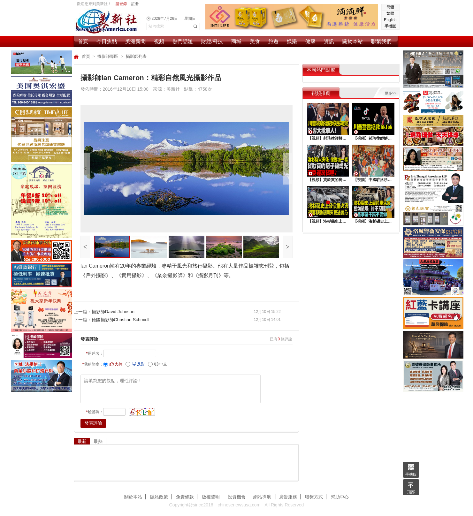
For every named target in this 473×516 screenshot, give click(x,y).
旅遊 (273, 41)
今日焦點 (106, 41)
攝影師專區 (108, 56)
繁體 (390, 13)
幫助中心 (340, 496)
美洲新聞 (135, 41)
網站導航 (262, 496)
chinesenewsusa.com (238, 504)
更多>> (391, 93)
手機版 (390, 26)
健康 (310, 41)
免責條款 (185, 496)
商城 (236, 41)
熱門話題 (182, 41)
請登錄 (121, 4)
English (390, 20)
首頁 (83, 41)
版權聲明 (211, 496)
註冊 (135, 4)
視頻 (159, 41)
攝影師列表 (136, 56)
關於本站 (352, 41)
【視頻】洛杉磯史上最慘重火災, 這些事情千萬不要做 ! (373, 221)
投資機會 (237, 496)
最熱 (98, 441)
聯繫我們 (381, 41)
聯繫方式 (314, 496)
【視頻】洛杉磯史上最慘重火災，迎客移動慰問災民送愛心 (327, 221)
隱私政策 (159, 496)
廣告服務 (288, 496)
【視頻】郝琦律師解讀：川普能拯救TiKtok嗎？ (373, 138)
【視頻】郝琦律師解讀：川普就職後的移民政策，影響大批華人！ (327, 138)
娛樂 (292, 41)
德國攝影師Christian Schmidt (120, 319)
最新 (82, 441)
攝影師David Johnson (113, 311)
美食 (255, 41)
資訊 (329, 41)
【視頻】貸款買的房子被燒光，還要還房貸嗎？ (327, 180)
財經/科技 (212, 41)
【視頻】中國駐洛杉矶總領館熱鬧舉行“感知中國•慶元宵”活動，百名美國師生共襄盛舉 (373, 180)
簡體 (390, 7)
